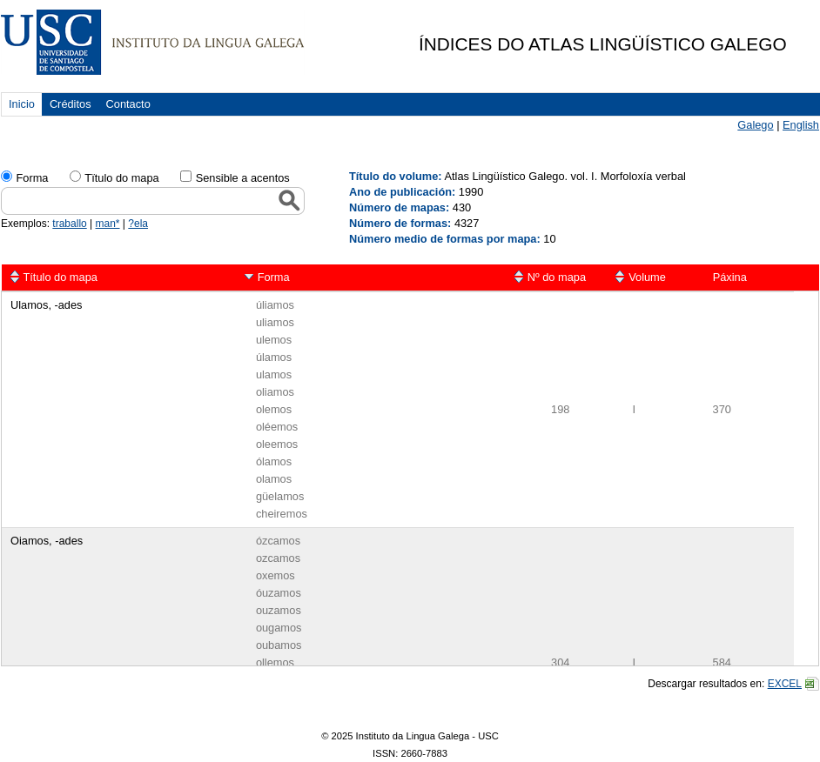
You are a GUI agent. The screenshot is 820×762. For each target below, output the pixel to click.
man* (108, 223)
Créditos (70, 103)
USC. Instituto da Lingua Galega (153, 42)
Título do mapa (60, 277)
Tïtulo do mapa (121, 177)
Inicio (22, 103)
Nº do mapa (557, 277)
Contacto (128, 103)
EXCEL (785, 684)
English (801, 124)
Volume (647, 277)
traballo (69, 223)
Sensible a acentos (243, 177)
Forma (32, 177)
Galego (755, 124)
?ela (138, 223)
